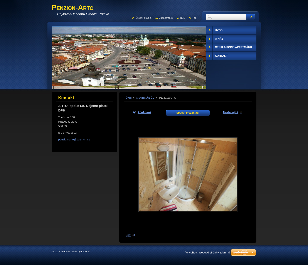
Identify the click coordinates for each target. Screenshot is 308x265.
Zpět (128, 235)
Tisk (194, 18)
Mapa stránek (166, 18)
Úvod (129, 97)
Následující (230, 112)
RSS (182, 18)
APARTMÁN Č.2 (145, 97)
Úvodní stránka (143, 18)
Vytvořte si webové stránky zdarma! (207, 252)
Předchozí (144, 112)
